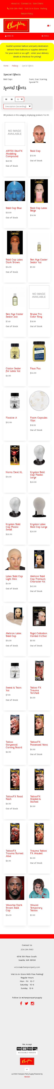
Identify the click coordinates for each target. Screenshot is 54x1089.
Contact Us (26, 3)
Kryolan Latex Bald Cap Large (38, 525)
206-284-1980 (15, 8)
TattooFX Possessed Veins (39, 743)
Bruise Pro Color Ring (36, 315)
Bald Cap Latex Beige (38, 209)
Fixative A (11, 417)
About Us (15, 3)
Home (5, 66)
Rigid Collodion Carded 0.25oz (38, 635)
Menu (45, 36)
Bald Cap (35, 150)
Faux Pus (35, 368)
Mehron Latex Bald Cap (13, 635)
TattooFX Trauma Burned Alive (14, 853)
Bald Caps (7, 79)
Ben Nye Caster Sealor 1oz (39, 261)
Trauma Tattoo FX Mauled (38, 852)
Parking (43, 8)
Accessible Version (27, 1053)
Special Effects (12, 74)
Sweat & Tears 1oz (13, 689)
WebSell (27, 1077)
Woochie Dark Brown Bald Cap (14, 908)
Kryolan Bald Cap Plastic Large (37, 475)
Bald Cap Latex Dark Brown (14, 261)
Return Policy (27, 13)
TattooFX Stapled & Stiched (35, 799)
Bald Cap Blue (14, 208)
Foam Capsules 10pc (38, 419)
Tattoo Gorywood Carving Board (14, 744)
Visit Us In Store (32, 8)
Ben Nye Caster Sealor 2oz (14, 315)
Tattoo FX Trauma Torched (35, 690)
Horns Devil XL (14, 472)
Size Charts (38, 3)
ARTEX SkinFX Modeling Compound (14, 153)
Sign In (9, 36)
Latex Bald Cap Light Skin (14, 578)
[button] (49, 25)
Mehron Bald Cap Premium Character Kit (38, 579)
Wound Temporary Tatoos (36, 908)
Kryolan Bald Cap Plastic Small (13, 527)
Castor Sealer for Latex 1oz (13, 370)
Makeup (15, 66)
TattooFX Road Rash (14, 798)
